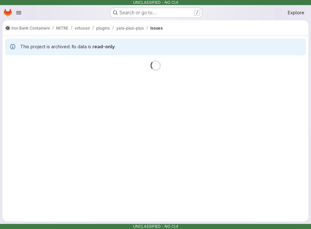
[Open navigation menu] (19, 13)
